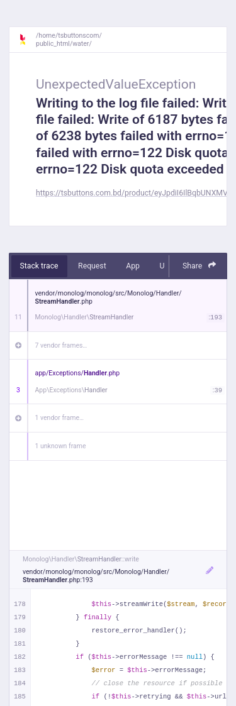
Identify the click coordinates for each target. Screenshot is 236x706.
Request (92, 266)
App (133, 266)
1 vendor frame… (59, 418)
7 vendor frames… (61, 345)
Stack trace (39, 266)
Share (199, 265)
